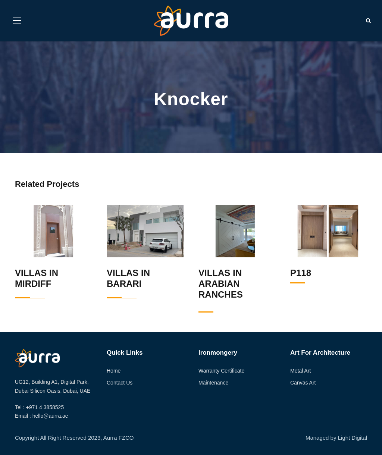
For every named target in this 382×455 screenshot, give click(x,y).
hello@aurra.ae (50, 416)
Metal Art (300, 371)
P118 (300, 273)
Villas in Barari (128, 278)
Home (113, 371)
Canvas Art (303, 383)
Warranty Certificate (221, 371)
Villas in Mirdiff (36, 278)
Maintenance (213, 383)
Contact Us (119, 383)
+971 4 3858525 (45, 407)
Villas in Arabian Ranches (220, 283)
